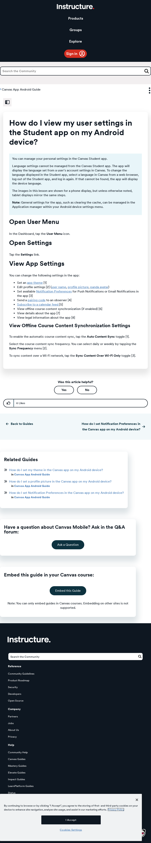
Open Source (15, 700)
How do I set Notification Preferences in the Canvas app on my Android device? (111, 426)
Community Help (18, 752)
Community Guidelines (21, 673)
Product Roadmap (18, 680)
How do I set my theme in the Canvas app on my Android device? (56, 470)
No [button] (87, 390)
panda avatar (99, 287)
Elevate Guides (16, 772)
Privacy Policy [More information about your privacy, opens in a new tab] (116, 809)
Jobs (11, 723)
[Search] (75, 71)
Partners (13, 716)
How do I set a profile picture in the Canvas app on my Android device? (60, 481)
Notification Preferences (54, 291)
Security (13, 687)
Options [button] (146, 90)
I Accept (71, 819)
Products (75, 18)
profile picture (78, 287)
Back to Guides (22, 424)
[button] (9, 403)
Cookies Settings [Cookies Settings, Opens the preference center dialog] (71, 829)
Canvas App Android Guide (21, 89)
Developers (14, 693)
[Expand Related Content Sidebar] (7, 102)
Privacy (12, 736)
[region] (71, 817)
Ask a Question (68, 545)
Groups (76, 30)
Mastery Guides (17, 765)
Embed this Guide (68, 591)
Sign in (71, 54)
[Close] (137, 799)
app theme (35, 283)
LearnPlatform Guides (21, 786)
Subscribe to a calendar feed (38, 304)
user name (58, 287)
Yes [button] (64, 390)
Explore (75, 41)
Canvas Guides (16, 759)
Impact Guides (16, 779)
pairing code (36, 300)
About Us (13, 729)
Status (11, 792)
